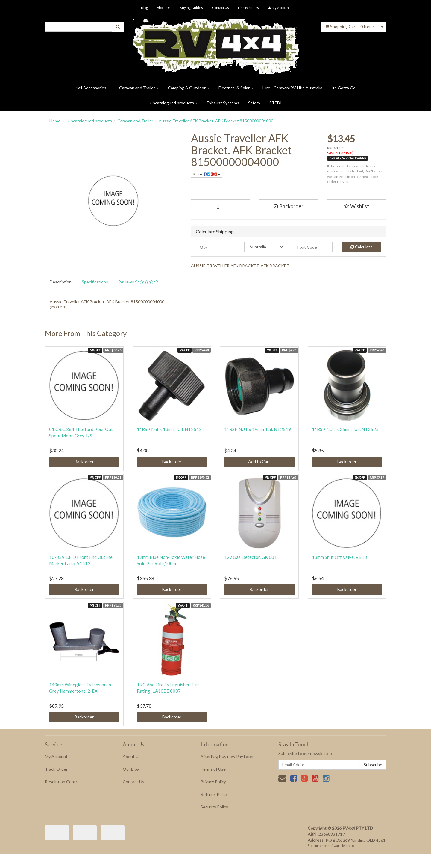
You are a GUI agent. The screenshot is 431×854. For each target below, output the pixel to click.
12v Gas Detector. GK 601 (250, 557)
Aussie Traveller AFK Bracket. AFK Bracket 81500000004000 (216, 120)
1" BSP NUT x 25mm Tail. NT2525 (345, 429)
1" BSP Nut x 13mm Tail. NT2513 (169, 429)
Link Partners (248, 8)
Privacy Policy (213, 781)
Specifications (95, 281)
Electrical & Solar (236, 87)
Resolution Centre (62, 781)
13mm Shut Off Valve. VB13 (339, 557)
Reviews (138, 281)
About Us (164, 8)
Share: (206, 174)
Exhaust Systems (223, 102)
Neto (350, 845)
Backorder (288, 206)
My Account (56, 756)
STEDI (275, 102)
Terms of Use (213, 769)
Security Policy (214, 806)
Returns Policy (214, 794)
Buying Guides (191, 8)
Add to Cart (259, 461)
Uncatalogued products (174, 102)
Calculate (361, 246)
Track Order (56, 769)
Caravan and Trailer (139, 87)
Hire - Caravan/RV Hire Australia (292, 87)
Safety (254, 102)
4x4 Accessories (92, 87)
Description (61, 281)
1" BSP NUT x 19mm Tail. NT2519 (257, 429)
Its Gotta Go (343, 87)
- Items (350, 26)
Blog (144, 8)
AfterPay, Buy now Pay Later (227, 756)
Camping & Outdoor (189, 87)
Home (54, 120)
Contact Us (220, 8)
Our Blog (131, 769)
